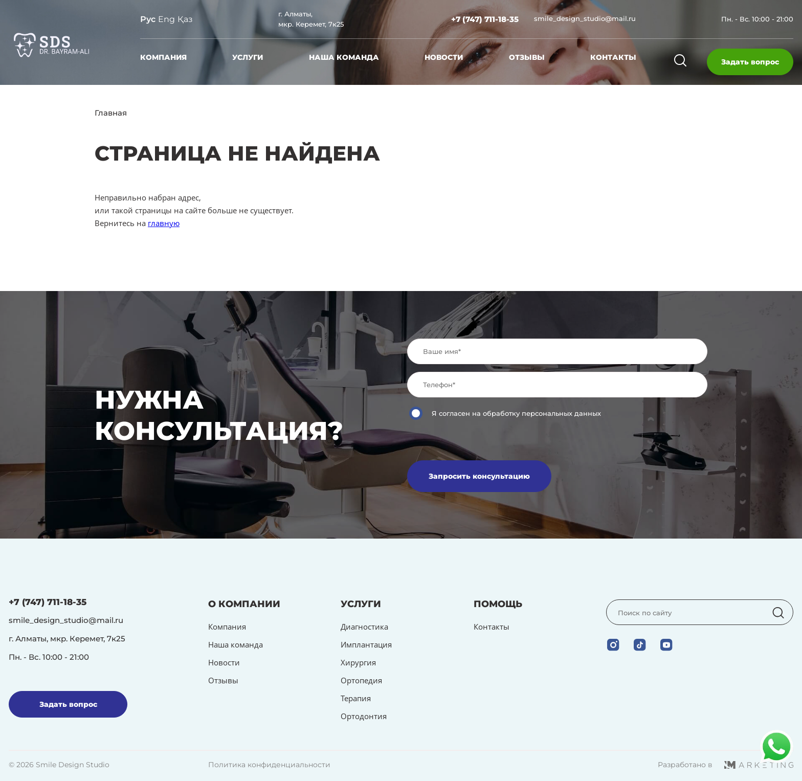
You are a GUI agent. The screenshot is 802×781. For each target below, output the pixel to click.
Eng (166, 19)
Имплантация (366, 644)
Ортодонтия (364, 716)
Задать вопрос (750, 61)
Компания (163, 57)
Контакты (613, 57)
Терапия (356, 698)
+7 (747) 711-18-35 (485, 19)
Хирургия (358, 662)
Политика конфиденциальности (269, 764)
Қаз (185, 19)
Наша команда (344, 57)
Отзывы (527, 57)
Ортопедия (361, 680)
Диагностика (364, 626)
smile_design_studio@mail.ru (585, 18)
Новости (444, 57)
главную (164, 223)
